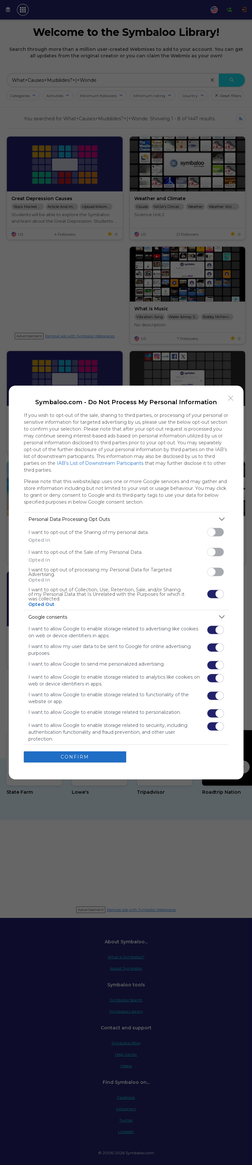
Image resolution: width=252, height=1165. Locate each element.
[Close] (231, 398)
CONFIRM (75, 757)
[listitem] (126, 519)
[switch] (215, 532)
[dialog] (126, 582)
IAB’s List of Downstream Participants (100, 463)
